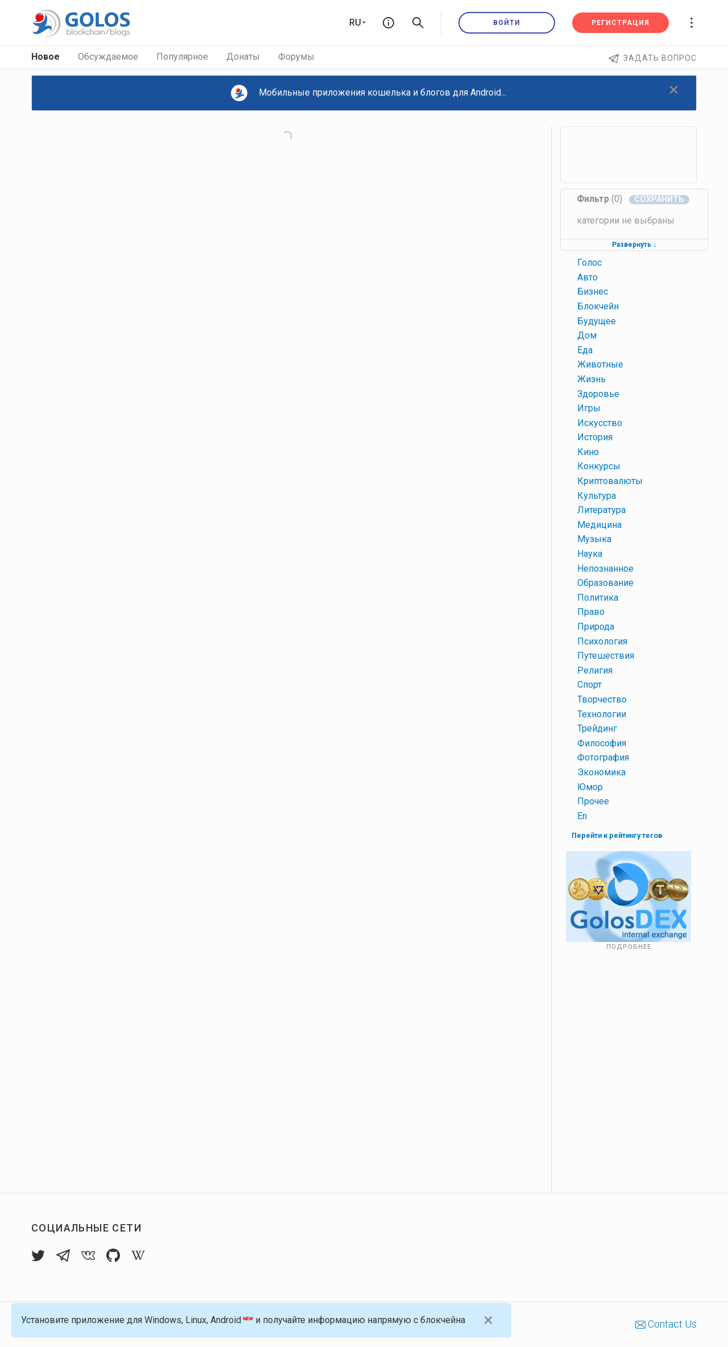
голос (589, 262)
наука (589, 553)
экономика (601, 772)
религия (595, 670)
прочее (593, 801)
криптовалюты (610, 481)
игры (589, 408)
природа (595, 626)
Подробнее (628, 947)
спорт (589, 684)
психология (602, 641)
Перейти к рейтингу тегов (617, 835)
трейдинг (597, 728)
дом (587, 335)
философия (601, 743)
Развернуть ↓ (634, 245)
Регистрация (621, 23)
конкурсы (599, 466)
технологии (601, 714)
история (595, 437)
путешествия (605, 655)
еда (585, 350)
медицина (599, 524)
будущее (596, 321)
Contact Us (666, 1324)
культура (596, 495)
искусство (599, 423)
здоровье (598, 394)
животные (600, 364)
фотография (603, 757)
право (591, 611)
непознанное (605, 568)
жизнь (591, 379)
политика (597, 597)
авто (587, 277)
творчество (602, 699)
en (582, 816)
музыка (594, 539)
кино (588, 452)
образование (605, 582)
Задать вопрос (653, 58)
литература (601, 510)
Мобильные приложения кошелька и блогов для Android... (368, 93)
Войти (506, 23)
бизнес (592, 291)
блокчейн (598, 306)
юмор (590, 787)
